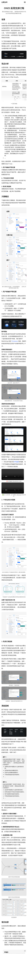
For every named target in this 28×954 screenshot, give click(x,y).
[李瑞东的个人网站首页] (4, 2)
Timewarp (14, 341)
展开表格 (14, 103)
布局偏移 (16, 462)
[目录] (25, 951)
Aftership (19, 494)
